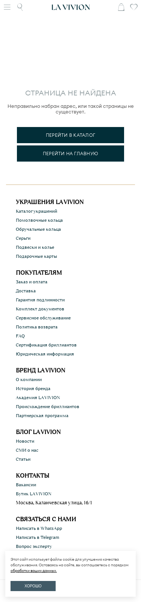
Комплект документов (40, 309)
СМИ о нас (27, 450)
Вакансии (26, 485)
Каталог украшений (36, 211)
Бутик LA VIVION (34, 494)
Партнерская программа (42, 416)
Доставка (26, 291)
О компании (29, 380)
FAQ (20, 336)
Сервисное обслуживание (43, 318)
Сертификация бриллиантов (46, 345)
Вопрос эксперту (34, 546)
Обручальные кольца (38, 229)
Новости (25, 441)
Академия (38, 398)
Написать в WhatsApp (39, 528)
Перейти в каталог (70, 135)
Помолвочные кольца (39, 220)
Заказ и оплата (31, 282)
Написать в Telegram (37, 537)
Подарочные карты (36, 256)
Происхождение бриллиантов (47, 407)
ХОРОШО (32, 586)
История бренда (33, 389)
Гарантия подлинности (40, 300)
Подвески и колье (35, 247)
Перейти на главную (70, 153)
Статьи (23, 459)
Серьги (23, 238)
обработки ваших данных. (34, 570)
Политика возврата (37, 327)
